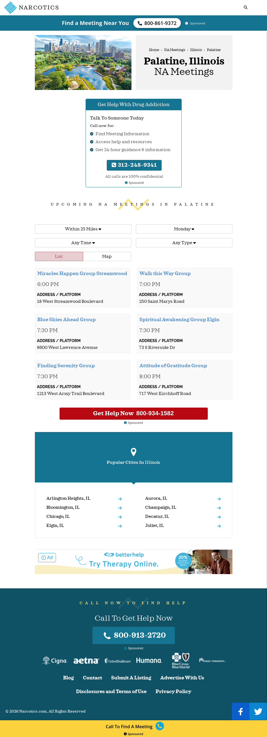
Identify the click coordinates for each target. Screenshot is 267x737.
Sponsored (133, 733)
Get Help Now (133, 413)
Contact (92, 678)
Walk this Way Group (165, 273)
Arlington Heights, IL (68, 498)
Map (107, 256)
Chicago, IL (58, 516)
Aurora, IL (156, 498)
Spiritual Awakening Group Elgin (179, 319)
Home (154, 50)
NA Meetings (174, 50)
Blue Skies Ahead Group (66, 319)
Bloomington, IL (63, 507)
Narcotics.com (33, 711)
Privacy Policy (173, 691)
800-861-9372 (157, 23)
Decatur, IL (157, 516)
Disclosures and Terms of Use (111, 691)
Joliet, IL (154, 525)
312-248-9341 (134, 165)
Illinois (196, 50)
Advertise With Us (182, 678)
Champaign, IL (160, 507)
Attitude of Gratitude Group (173, 365)
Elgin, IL (55, 525)
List (59, 256)
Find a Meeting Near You (95, 23)
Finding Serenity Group (66, 365)
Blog (68, 678)
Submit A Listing (131, 678)
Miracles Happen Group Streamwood (82, 273)
